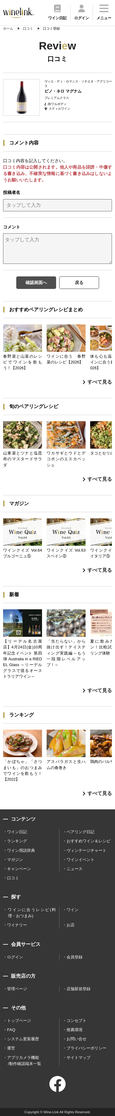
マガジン (15, 859)
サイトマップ (78, 1057)
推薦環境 (74, 1029)
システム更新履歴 (23, 1039)
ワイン (73, 909)
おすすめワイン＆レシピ (88, 841)
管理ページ (17, 989)
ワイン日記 (17, 832)
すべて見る (97, 382)
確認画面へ (36, 282)
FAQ (11, 1029)
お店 (71, 925)
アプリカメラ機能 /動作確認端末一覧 (24, 1060)
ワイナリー (17, 925)
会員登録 (74, 957)
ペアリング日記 (80, 832)
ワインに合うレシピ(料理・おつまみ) (32, 912)
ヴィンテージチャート (86, 850)
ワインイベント (80, 859)
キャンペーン (19, 868)
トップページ (19, 1020)
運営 (11, 1048)
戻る (79, 282)
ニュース (74, 868)
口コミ (13, 878)
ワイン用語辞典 (21, 850)
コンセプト (76, 1020)
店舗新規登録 (78, 989)
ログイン (15, 957)
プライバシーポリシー (86, 1048)
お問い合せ (76, 1039)
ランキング (17, 841)
